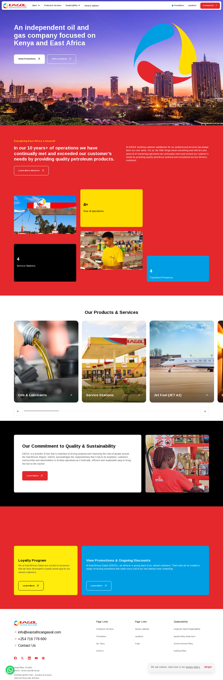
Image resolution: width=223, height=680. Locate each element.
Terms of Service (86, 671)
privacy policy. (193, 667)
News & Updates (91, 6)
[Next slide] (205, 388)
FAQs (137, 620)
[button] (36, 5)
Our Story (100, 620)
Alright (208, 667)
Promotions (101, 613)
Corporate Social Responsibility (187, 605)
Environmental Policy (183, 620)
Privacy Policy (72, 671)
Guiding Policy (180, 627)
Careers (99, 627)
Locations (139, 613)
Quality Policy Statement (184, 613)
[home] (14, 5)
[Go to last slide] (18, 388)
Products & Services (104, 605)
